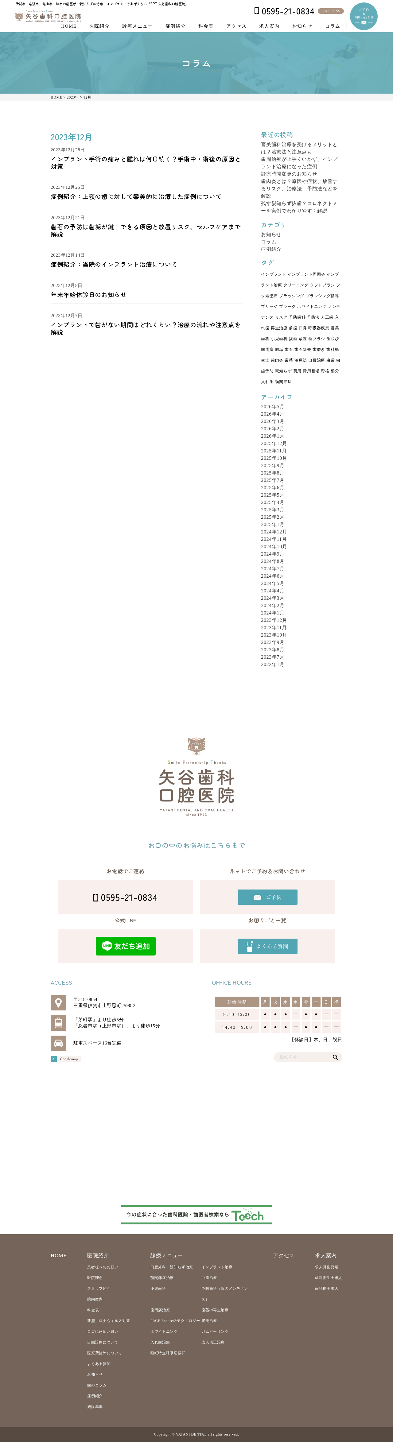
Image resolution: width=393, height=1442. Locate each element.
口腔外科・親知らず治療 (171, 1267)
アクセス (236, 26)
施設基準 (95, 1407)
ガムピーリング (214, 1331)
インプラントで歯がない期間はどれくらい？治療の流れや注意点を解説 (146, 328)
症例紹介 (175, 26)
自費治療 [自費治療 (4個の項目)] (316, 360)
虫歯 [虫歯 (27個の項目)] (330, 360)
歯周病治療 (160, 1310)
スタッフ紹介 (99, 1288)
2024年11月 (274, 539)
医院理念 (95, 1278)
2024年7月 (272, 568)
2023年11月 (274, 627)
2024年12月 (274, 531)
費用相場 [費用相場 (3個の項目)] (311, 371)
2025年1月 (272, 524)
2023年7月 (272, 657)
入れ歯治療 (160, 1342)
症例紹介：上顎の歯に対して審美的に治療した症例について (136, 196)
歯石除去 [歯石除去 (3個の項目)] (302, 349)
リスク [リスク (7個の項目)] (281, 317)
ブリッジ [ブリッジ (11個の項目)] (269, 306)
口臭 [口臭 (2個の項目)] (303, 328)
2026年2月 (272, 428)
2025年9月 (272, 465)
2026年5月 (272, 406)
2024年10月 (274, 546)
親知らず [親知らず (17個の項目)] (283, 371)
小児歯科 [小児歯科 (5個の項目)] (279, 339)
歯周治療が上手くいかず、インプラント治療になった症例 (299, 163)
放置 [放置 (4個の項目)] (303, 339)
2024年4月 (272, 590)
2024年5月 (272, 583)
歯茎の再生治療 (214, 1310)
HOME (69, 26)
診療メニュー (137, 26)
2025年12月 (274, 443)
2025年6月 (272, 487)
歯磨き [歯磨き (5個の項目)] (319, 349)
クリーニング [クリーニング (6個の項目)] (296, 285)
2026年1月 (272, 436)
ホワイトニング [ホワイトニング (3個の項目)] (311, 306)
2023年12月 (274, 620)
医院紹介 (99, 26)
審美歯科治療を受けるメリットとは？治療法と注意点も (299, 148)
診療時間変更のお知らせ (289, 173)
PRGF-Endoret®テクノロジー (175, 1321)
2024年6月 (272, 576)
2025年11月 (274, 450)
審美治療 (209, 1321)
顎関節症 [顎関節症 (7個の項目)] (283, 382)
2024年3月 (272, 598)
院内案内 (95, 1299)
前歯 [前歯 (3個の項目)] (293, 328)
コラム (332, 26)
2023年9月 (272, 642)
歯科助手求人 (326, 1288)
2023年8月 (272, 649)
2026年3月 (272, 421)
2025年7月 (272, 480)
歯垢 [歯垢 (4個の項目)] (279, 349)
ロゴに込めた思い (102, 1331)
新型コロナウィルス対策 (108, 1321)
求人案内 (269, 26)
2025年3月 (272, 509)
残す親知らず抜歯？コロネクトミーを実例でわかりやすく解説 (299, 207)
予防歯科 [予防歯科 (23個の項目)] (297, 317)
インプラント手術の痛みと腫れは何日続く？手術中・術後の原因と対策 (146, 162)
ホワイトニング (163, 1331)
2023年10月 (274, 635)
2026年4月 (272, 414)
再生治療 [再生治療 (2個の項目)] (279, 328)
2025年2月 (272, 517)
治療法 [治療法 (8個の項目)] (300, 360)
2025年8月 (272, 472)
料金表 (206, 26)
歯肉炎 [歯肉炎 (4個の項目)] (277, 360)
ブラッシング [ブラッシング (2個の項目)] (291, 296)
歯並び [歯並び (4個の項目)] (332, 339)
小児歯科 (158, 1288)
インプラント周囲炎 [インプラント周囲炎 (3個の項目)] (306, 274)
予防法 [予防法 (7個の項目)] (313, 317)
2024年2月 (272, 605)
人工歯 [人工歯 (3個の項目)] (327, 317)
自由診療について (102, 1342)
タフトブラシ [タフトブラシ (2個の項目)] (322, 285)
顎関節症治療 (162, 1278)
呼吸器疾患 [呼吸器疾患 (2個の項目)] (318, 328)
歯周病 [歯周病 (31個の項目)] (267, 349)
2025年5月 (272, 495)
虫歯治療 (209, 1278)
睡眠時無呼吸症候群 (167, 1353)
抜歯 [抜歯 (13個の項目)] (293, 339)
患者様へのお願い (102, 1267)
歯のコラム (97, 1385)
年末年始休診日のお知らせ (89, 294)
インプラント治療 (216, 1267)
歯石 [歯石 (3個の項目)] (289, 349)
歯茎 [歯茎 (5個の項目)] (289, 360)
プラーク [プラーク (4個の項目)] (287, 306)
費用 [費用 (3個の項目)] (297, 371)
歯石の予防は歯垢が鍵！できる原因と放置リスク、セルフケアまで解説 (146, 230)
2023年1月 (272, 664)
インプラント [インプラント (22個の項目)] (273, 274)
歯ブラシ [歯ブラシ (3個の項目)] (316, 339)
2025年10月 (274, 458)
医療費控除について (104, 1353)
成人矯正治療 (213, 1342)
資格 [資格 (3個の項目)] (325, 371)
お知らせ (302, 26)
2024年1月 (272, 612)
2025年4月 (272, 502)
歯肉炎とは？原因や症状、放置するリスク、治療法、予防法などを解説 (299, 189)
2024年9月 (272, 553)
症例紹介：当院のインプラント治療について (114, 264)
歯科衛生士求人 (328, 1278)
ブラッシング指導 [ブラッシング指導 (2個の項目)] (322, 296)
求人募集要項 (326, 1267)
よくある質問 (99, 1364)
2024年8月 (272, 561)
